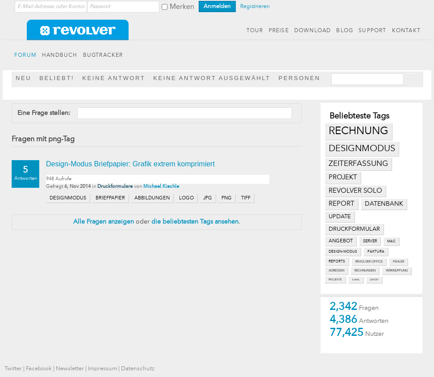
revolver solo (355, 191)
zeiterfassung (358, 164)
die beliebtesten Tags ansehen (194, 222)
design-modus (343, 252)
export (374, 280)
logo (186, 198)
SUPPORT (372, 31)
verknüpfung (397, 270)
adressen (336, 270)
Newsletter (70, 369)
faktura (375, 252)
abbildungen (152, 198)
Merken (182, 7)
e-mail (356, 280)
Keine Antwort (113, 78)
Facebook (39, 369)
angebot (341, 241)
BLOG (344, 31)
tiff (245, 198)
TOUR (254, 31)
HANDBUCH (60, 55)
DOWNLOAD (312, 31)
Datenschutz (137, 369)
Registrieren (255, 6)
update (340, 217)
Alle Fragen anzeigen (103, 222)
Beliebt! (56, 78)
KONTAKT (406, 31)
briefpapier (110, 198)
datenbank (384, 204)
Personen (300, 78)
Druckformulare (115, 186)
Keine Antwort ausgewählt (212, 78)
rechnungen (365, 270)
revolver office (369, 261)
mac (391, 241)
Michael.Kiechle (161, 186)
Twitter (13, 369)
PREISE (279, 31)
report (342, 204)
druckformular (354, 229)
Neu (23, 78)
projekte (335, 279)
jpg (207, 198)
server (370, 241)
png (226, 198)
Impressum (102, 369)
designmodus (362, 148)
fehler (398, 261)
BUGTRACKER (103, 55)
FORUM (25, 55)
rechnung (358, 131)
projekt (343, 177)
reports (337, 261)
